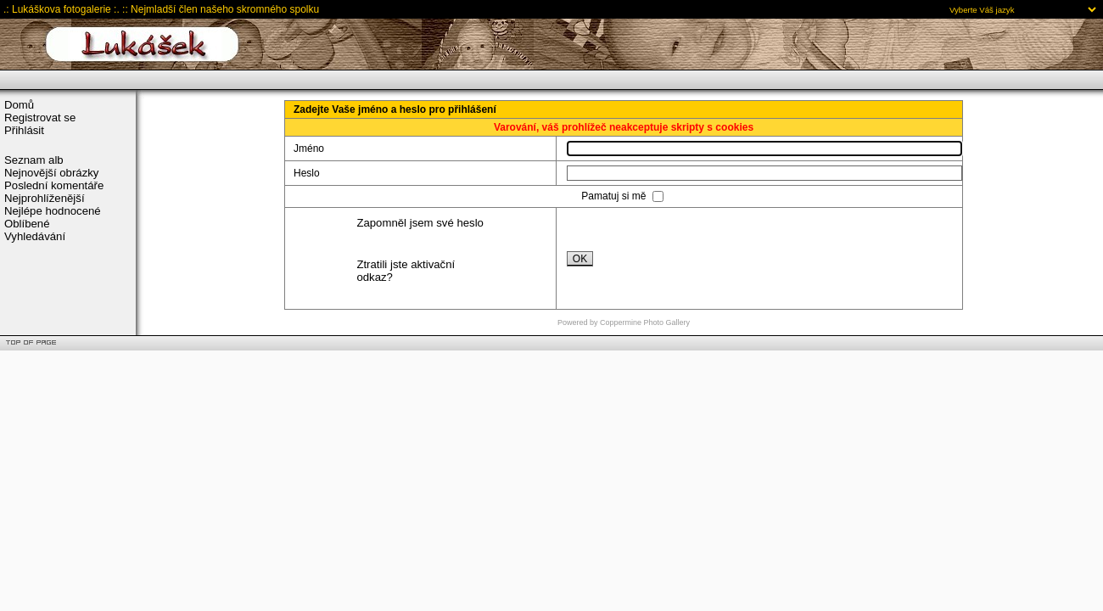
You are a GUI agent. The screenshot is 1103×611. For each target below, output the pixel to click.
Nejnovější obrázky (51, 172)
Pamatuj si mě (614, 196)
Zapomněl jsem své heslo (420, 222)
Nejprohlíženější (44, 198)
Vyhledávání (34, 236)
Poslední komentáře (54, 185)
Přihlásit (24, 130)
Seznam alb (34, 160)
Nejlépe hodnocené (52, 211)
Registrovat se (40, 117)
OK (580, 259)
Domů (19, 104)
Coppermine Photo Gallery (645, 322)
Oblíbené (27, 223)
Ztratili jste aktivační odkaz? (405, 270)
